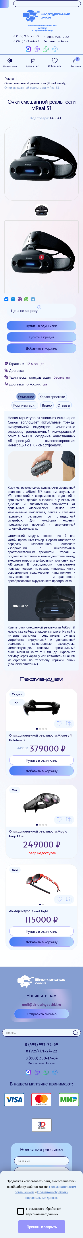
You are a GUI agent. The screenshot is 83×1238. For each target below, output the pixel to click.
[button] (37, 729)
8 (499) (26, 36)
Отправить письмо (41, 1013)
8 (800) (56, 39)
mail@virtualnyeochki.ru (41, 1004)
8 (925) (26, 41)
